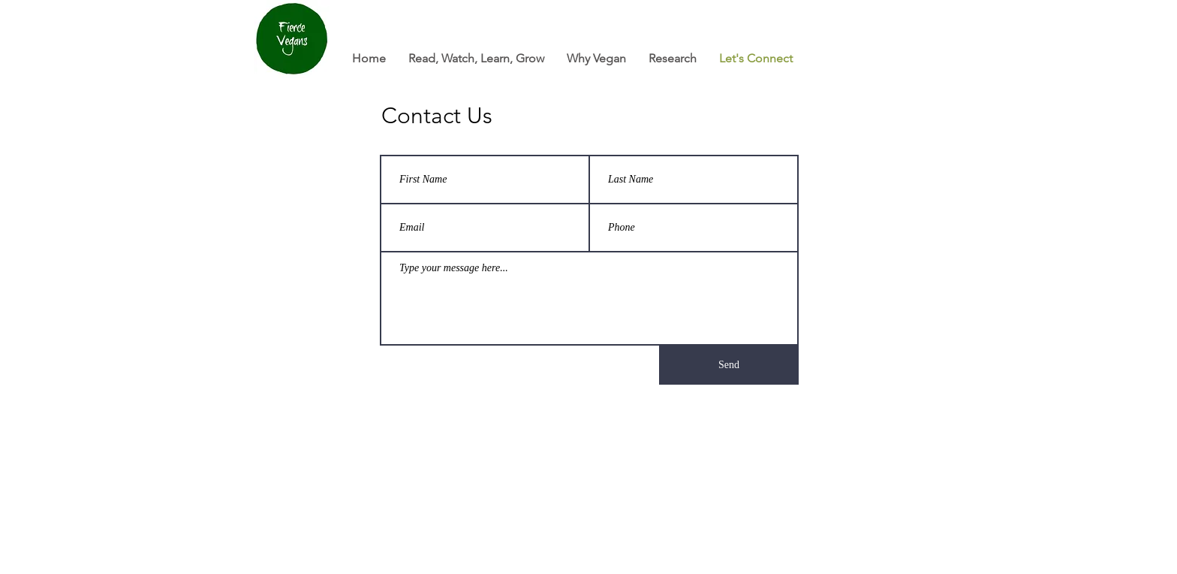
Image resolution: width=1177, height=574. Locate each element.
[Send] (729, 365)
